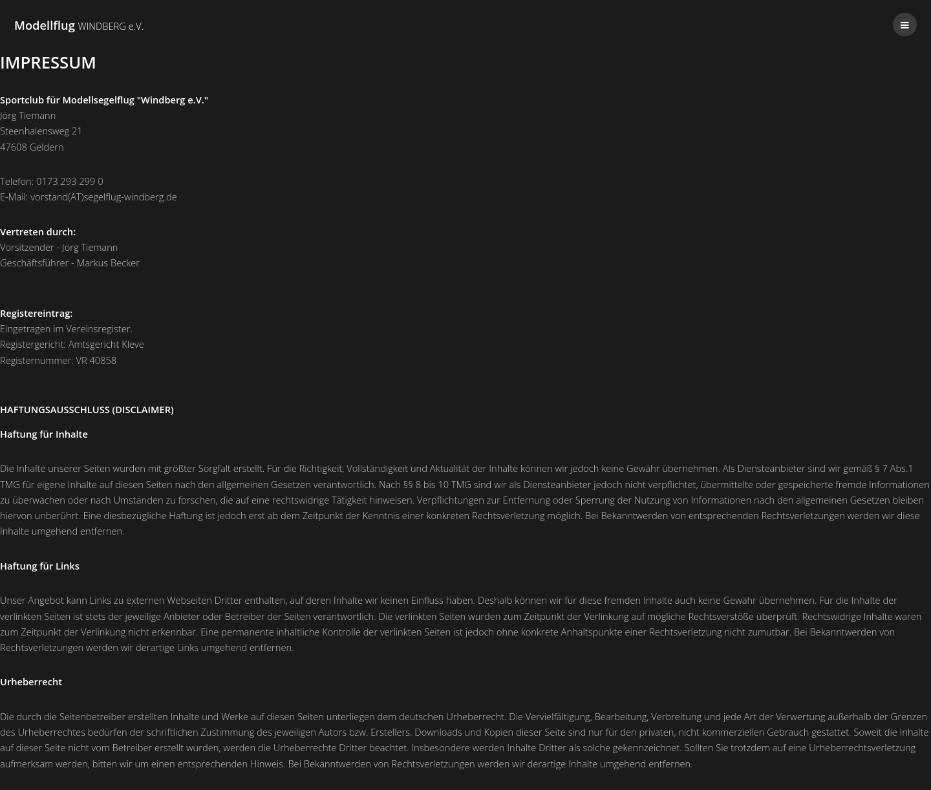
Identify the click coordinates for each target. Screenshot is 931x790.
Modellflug (79, 25)
